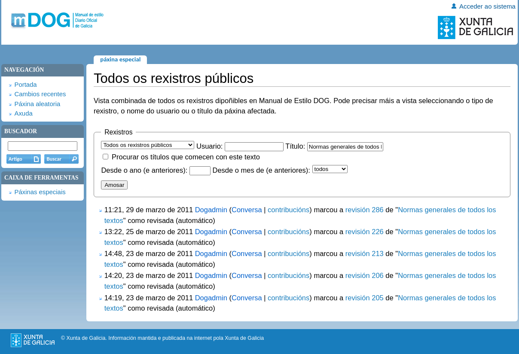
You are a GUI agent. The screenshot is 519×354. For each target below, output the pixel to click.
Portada (25, 84)
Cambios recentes (40, 94)
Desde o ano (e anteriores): (144, 170)
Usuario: (209, 146)
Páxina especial (120, 59)
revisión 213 (364, 253)
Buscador (20, 131)
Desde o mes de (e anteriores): (261, 170)
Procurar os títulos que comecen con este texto (186, 157)
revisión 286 (364, 210)
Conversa (247, 210)
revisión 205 (364, 298)
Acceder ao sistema (487, 6)
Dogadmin (211, 210)
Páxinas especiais (39, 192)
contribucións (288, 210)
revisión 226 (364, 231)
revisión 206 (364, 275)
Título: (295, 146)
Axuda (23, 113)
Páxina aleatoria (37, 104)
